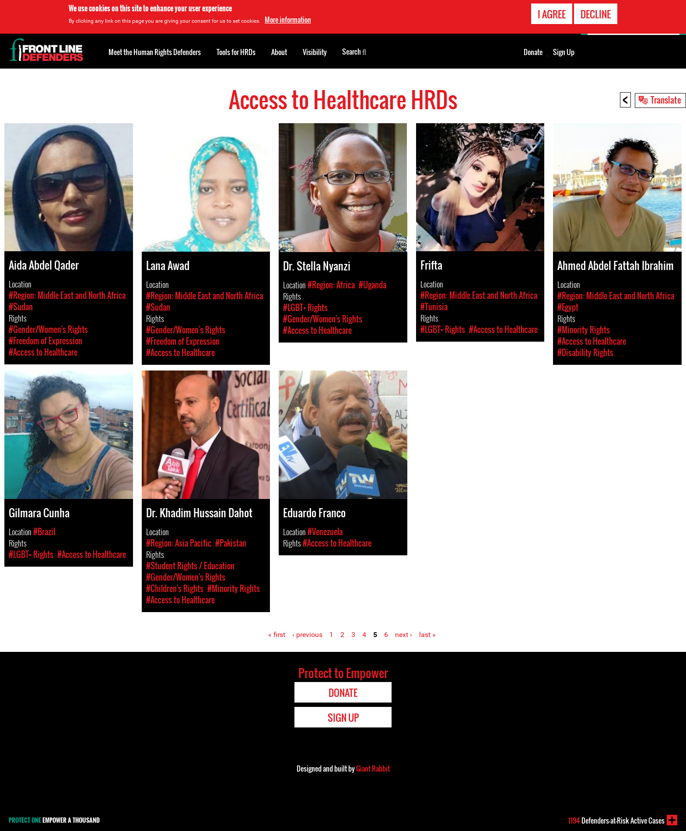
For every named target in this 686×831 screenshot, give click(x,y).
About (279, 52)
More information (288, 18)
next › (403, 634)
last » (427, 634)
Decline (596, 12)
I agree (552, 12)
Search (354, 51)
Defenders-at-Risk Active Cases (616, 820)
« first (276, 634)
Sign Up (563, 52)
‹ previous (307, 634)
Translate (666, 99)
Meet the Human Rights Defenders (154, 52)
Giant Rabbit (373, 768)
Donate (533, 52)
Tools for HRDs (236, 52)
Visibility (315, 52)
